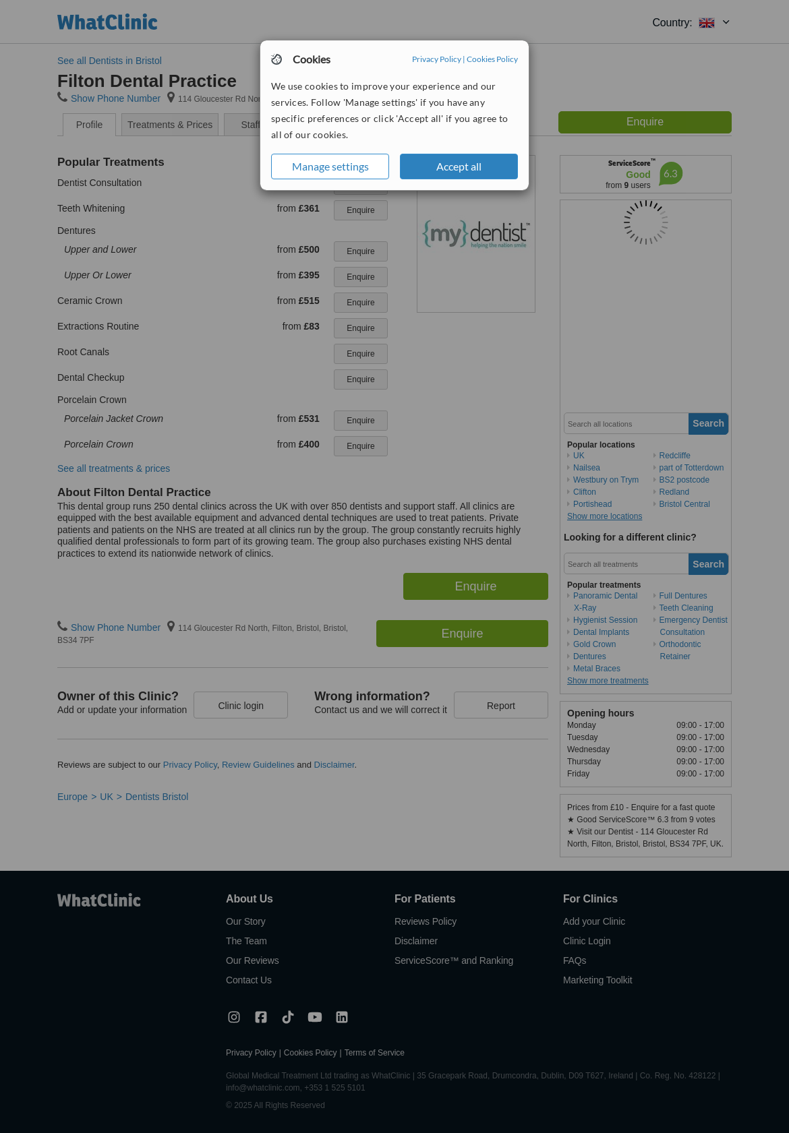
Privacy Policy (436, 59)
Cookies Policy (492, 59)
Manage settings (330, 166)
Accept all (458, 166)
